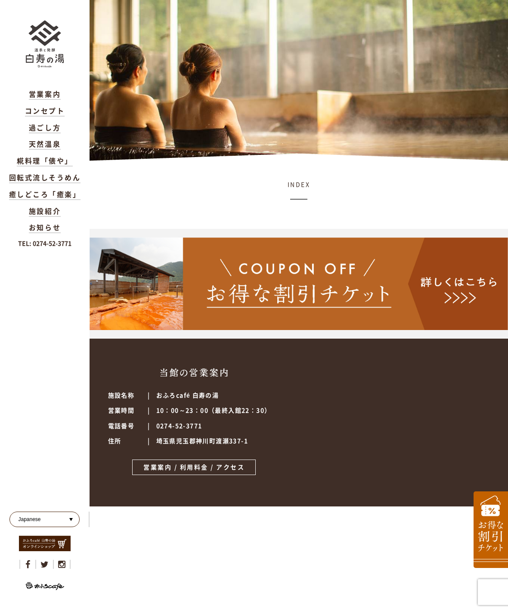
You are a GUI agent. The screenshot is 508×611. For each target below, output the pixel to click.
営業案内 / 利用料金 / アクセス (194, 467)
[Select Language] (44, 519)
